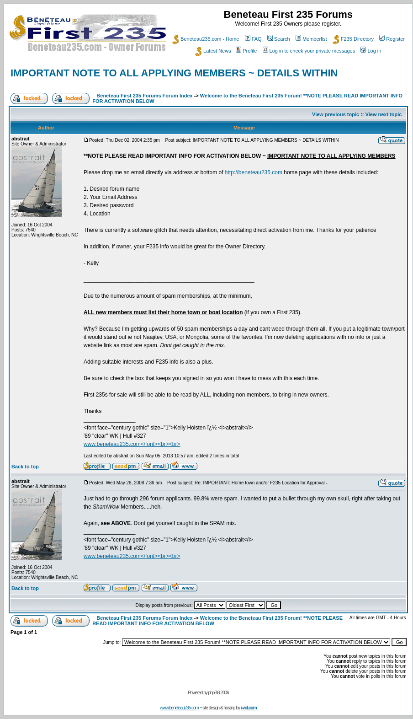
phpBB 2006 (218, 692)
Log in (370, 51)
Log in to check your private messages (309, 51)
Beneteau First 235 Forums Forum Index (144, 95)
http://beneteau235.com (253, 172)
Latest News (213, 51)
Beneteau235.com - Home (205, 39)
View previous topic (335, 114)
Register (392, 39)
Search (278, 39)
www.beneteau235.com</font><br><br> (132, 444)
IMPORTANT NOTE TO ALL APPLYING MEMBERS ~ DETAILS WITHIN (174, 73)
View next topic (383, 114)
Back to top (25, 466)
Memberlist (311, 39)
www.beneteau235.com (179, 707)
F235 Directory (353, 39)
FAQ (253, 39)
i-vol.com (249, 707)
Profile (246, 51)
